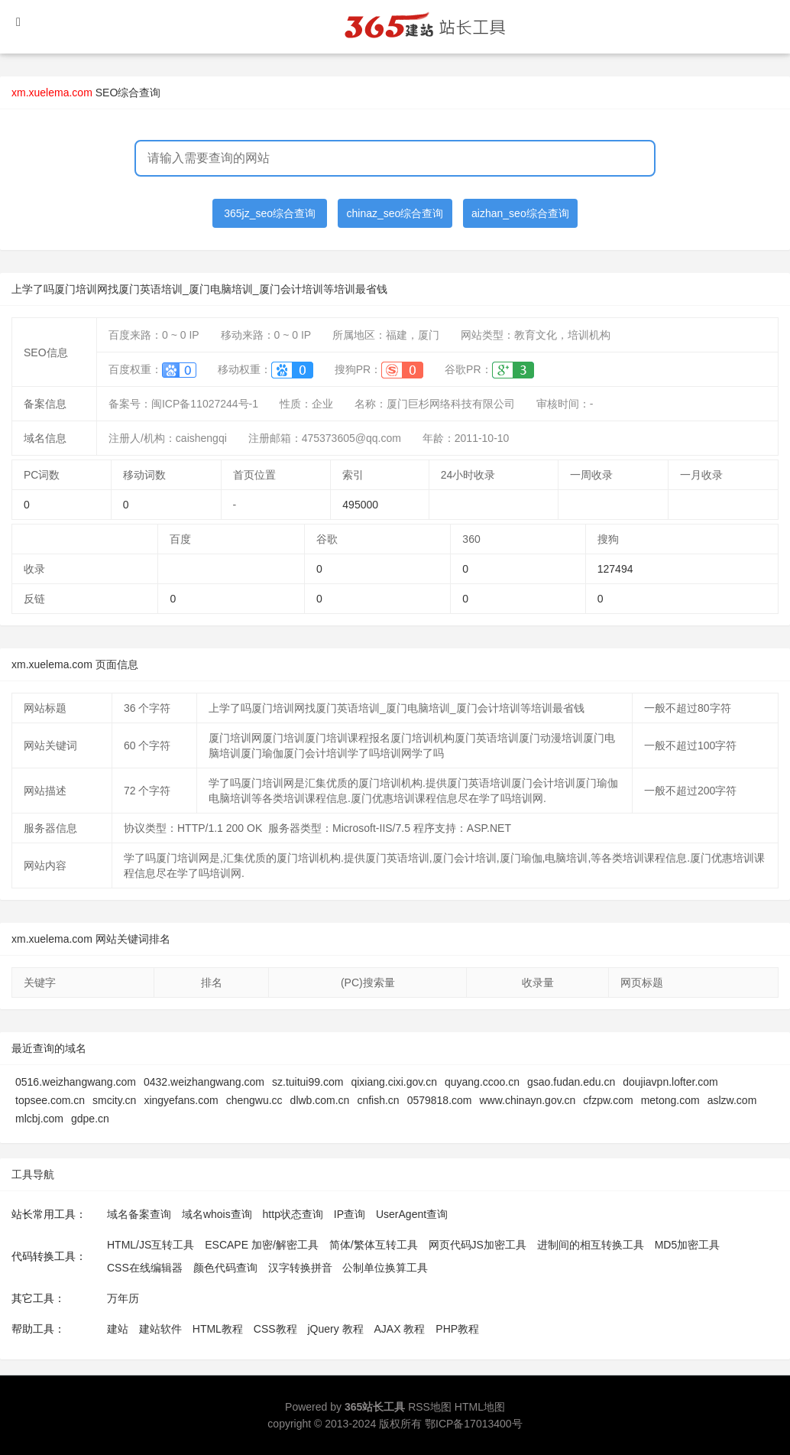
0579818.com (439, 1100)
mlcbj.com (39, 1118)
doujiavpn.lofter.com (670, 1082)
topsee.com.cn (50, 1100)
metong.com (670, 1100)
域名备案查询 (139, 1214)
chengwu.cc (254, 1100)
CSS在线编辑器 (145, 1268)
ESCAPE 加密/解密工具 (262, 1245)
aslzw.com (732, 1100)
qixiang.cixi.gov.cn (394, 1082)
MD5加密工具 (687, 1245)
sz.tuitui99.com (307, 1082)
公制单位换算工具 (385, 1268)
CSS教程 (275, 1329)
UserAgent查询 (412, 1214)
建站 (117, 1329)
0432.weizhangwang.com (204, 1082)
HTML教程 (218, 1329)
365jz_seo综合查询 (270, 213)
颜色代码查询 (225, 1268)
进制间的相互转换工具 (590, 1245)
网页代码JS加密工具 (477, 1245)
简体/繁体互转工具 (373, 1245)
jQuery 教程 (335, 1329)
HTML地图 (480, 1407)
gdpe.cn (90, 1118)
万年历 (123, 1298)
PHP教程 (457, 1329)
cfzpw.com (608, 1100)
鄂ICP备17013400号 (474, 1424)
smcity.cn (114, 1100)
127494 (615, 569)
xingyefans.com (181, 1100)
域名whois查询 (217, 1214)
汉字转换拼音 (300, 1268)
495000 (360, 505)
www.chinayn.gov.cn (528, 1100)
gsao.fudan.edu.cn (571, 1082)
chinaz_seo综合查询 (395, 213)
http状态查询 (293, 1214)
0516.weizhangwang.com (75, 1082)
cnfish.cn (378, 1100)
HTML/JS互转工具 (150, 1245)
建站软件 (160, 1329)
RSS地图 (430, 1407)
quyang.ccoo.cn (482, 1082)
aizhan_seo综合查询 (520, 213)
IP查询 (349, 1214)
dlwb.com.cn (320, 1100)
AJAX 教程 (400, 1329)
